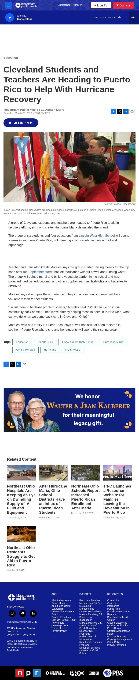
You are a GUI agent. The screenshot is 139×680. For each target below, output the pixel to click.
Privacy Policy (59, 631)
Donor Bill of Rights (89, 647)
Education (10, 57)
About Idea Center (61, 606)
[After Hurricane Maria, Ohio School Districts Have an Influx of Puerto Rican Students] (53, 473)
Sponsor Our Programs (86, 632)
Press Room (114, 628)
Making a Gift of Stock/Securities (88, 627)
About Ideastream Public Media (61, 602)
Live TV (100, 5)
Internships (113, 606)
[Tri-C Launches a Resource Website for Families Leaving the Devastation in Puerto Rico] (117, 473)
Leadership (58, 609)
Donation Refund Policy (88, 652)
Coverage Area (60, 625)
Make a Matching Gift (91, 614)
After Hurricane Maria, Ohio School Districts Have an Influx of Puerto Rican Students (53, 499)
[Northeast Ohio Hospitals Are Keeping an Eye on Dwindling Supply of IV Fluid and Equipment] (21, 473)
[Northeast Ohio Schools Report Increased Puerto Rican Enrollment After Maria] (85, 473)
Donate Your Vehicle (90, 611)
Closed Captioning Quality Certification (117, 624)
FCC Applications (116, 636)
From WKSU (73, 349)
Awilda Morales (25, 349)
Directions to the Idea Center (118, 618)
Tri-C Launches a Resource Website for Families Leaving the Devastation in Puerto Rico (117, 499)
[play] (9, 18)
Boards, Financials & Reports (118, 613)
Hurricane (50, 349)
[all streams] (134, 17)
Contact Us (113, 600)
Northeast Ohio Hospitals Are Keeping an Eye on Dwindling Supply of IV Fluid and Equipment (21, 499)
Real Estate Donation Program (91, 643)
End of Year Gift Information (88, 638)
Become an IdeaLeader (85, 618)
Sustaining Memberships (86, 607)
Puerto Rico (45, 342)
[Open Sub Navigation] (85, 5)
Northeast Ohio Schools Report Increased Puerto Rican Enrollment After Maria (85, 497)
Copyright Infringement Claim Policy (119, 640)
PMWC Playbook (116, 645)
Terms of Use (59, 628)
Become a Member (89, 600)
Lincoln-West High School (97, 235)
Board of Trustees (61, 617)
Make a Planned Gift (90, 622)
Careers (111, 603)
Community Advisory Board (63, 613)
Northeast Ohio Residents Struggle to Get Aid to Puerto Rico (21, 556)
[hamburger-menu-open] (8, 5)
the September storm (38, 272)
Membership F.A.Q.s (90, 603)
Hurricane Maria (113, 342)
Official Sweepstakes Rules (118, 632)
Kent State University (27, 644)
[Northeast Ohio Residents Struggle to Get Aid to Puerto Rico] (21, 534)
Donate (124, 5)
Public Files (113, 609)
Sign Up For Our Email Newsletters (64, 621)
